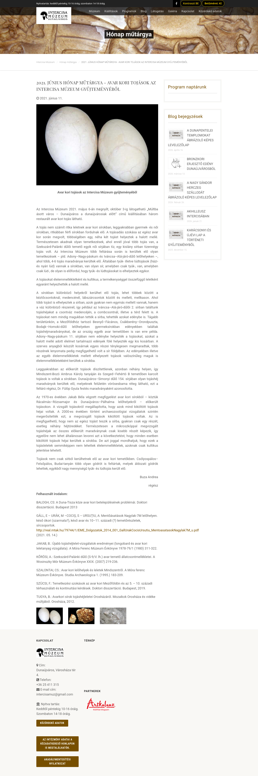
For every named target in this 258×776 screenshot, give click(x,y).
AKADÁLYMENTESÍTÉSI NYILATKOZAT (57, 761)
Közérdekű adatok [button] (210, 11)
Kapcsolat (188, 11)
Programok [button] (129, 11)
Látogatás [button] (157, 11)
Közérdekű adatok (52, 723)
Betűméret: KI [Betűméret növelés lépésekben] (213, 3)
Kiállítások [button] (111, 11)
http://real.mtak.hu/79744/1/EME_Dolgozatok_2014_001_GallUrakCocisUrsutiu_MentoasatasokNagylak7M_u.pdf (117, 530)
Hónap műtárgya (67, 62)
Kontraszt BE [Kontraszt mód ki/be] (191, 3)
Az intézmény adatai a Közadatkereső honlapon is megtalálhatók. (57, 743)
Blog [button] (143, 11)
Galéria (172, 11)
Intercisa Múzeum (45, 62)
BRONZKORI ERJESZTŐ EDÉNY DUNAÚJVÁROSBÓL (201, 164)
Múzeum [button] (94, 11)
